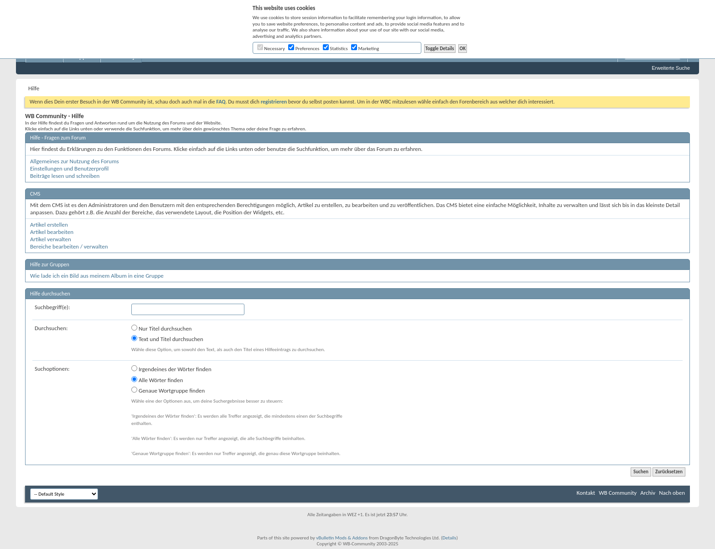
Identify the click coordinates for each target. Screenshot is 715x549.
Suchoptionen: (52, 368)
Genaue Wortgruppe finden (168, 390)
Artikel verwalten (50, 239)
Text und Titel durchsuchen (167, 338)
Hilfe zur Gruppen (49, 264)
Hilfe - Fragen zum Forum (58, 138)
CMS (35, 194)
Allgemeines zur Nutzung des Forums (74, 161)
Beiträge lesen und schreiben (64, 175)
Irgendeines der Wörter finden (171, 369)
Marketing (365, 49)
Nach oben (672, 492)
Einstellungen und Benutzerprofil (69, 168)
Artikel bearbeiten (51, 231)
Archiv (647, 492)
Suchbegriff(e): (52, 307)
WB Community (618, 492)
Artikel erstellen (49, 224)
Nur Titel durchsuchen (161, 328)
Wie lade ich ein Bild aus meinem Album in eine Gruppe (97, 275)
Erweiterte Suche (671, 68)
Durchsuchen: (51, 328)
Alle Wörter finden (157, 379)
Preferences (303, 49)
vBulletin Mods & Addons (342, 538)
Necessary (271, 49)
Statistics (335, 49)
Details (449, 538)
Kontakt (585, 492)
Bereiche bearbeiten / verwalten (69, 246)
